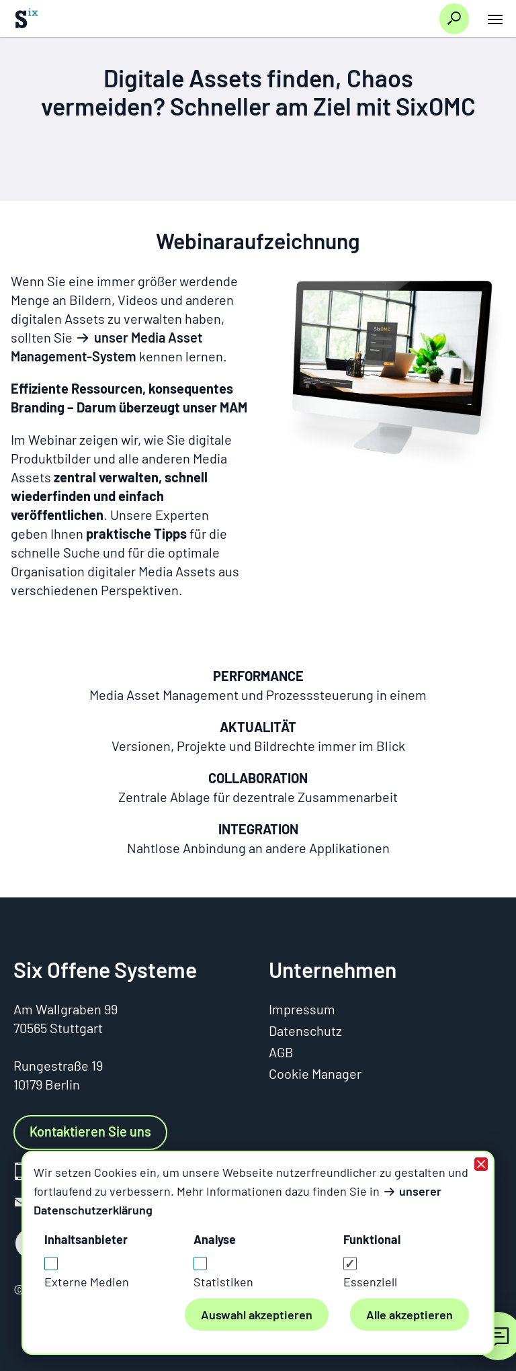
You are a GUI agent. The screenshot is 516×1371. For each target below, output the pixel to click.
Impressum (302, 1009)
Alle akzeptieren (409, 1314)
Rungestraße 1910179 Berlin (58, 1074)
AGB (281, 1052)
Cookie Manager (315, 1073)
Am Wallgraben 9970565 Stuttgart (65, 1018)
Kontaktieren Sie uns (90, 1131)
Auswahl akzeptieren (256, 1314)
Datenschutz (305, 1030)
